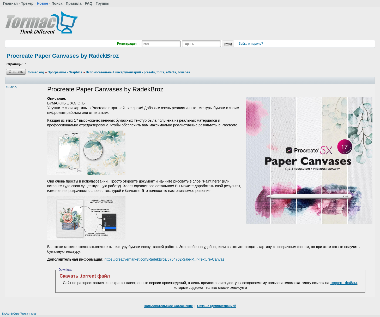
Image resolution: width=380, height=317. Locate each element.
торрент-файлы (343, 283)
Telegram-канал (28, 313)
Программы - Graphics (64, 72)
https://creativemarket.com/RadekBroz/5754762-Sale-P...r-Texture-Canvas (165, 259)
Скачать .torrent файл (84, 276)
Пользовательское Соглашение (168, 306)
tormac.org (36, 72)
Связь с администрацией (216, 306)
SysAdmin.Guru (10, 313)
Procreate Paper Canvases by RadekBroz (63, 55)
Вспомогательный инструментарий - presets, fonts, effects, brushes (138, 72)
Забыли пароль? (251, 43)
